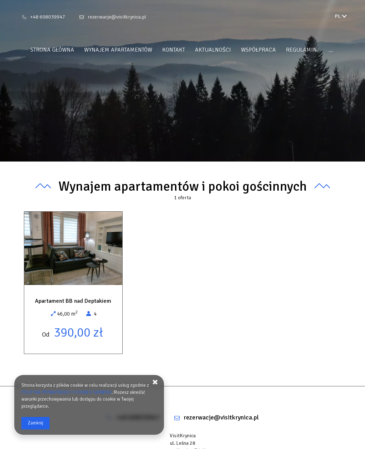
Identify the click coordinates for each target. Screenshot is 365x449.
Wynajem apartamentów (118, 49)
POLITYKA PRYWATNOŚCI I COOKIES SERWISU (66, 392)
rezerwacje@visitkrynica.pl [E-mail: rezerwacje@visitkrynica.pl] (117, 17)
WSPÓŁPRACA (258, 49)
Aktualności (213, 49)
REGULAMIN (301, 49)
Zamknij (35, 423)
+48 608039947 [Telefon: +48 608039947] (47, 17)
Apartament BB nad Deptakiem (73, 301)
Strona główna (52, 49)
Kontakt (173, 49)
